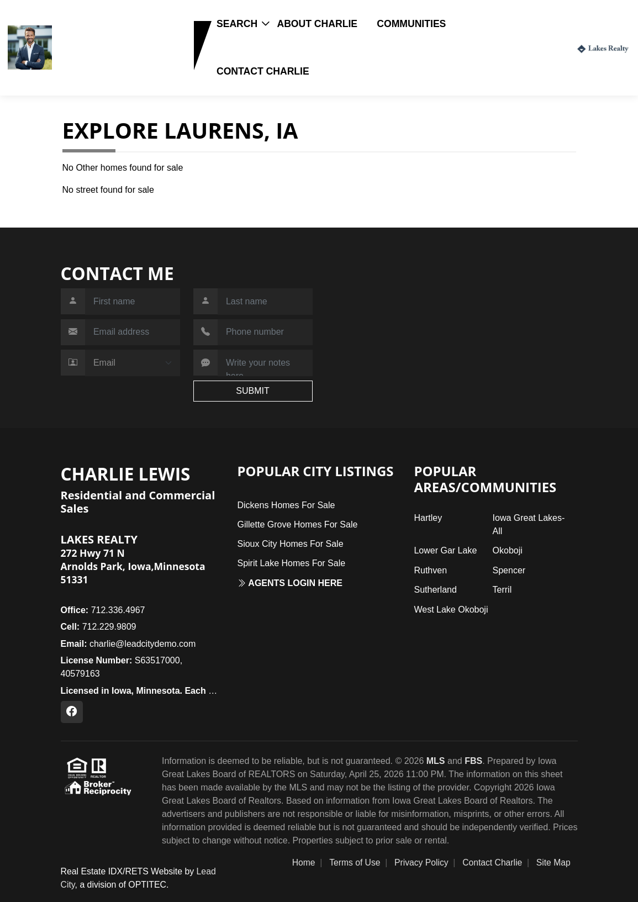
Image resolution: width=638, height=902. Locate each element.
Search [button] (237, 23)
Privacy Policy (421, 862)
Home (303, 862)
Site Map (553, 862)
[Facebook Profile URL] (72, 712)
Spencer (509, 570)
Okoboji (508, 550)
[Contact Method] (132, 363)
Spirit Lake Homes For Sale (291, 563)
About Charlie (317, 23)
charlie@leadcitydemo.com (128, 643)
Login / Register (535, 47)
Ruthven (430, 570)
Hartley (428, 518)
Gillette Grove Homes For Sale (297, 524)
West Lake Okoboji (451, 609)
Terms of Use (354, 862)
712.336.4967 (103, 610)
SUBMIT (252, 390)
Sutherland (435, 589)
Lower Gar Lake (445, 550)
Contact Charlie (263, 71)
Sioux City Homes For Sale (290, 543)
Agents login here (289, 583)
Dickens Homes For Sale (286, 505)
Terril (502, 589)
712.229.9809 (90, 64)
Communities (411, 23)
